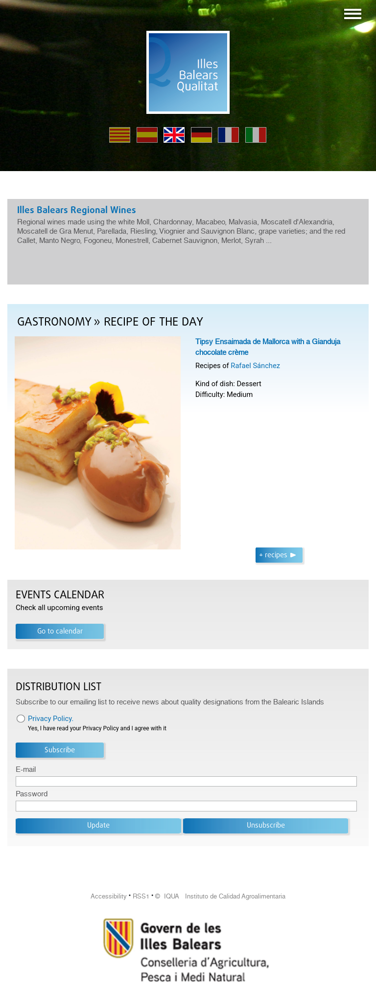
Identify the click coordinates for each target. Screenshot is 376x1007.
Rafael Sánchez (255, 365)
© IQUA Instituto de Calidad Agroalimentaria (220, 896)
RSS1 (141, 896)
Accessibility (109, 896)
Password (31, 794)
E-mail (26, 769)
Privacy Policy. (50, 718)
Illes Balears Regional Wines (76, 211)
